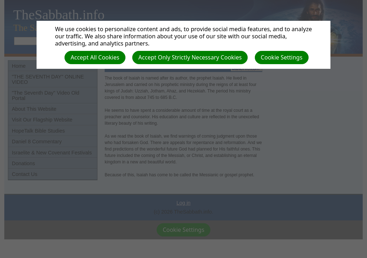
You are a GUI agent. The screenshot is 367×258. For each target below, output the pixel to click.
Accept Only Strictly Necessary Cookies (190, 57)
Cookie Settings (281, 57)
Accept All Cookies (95, 57)
